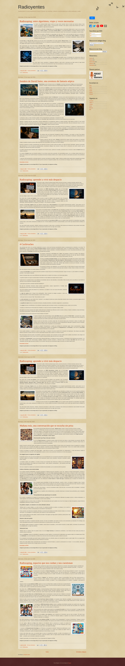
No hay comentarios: (32, 70)
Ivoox (90, 85)
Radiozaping (25, 72)
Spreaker (91, 94)
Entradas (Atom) (27, 654)
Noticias (91, 58)
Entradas (92, 33)
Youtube (91, 104)
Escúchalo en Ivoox (24, 162)
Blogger (69, 662)
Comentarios (93, 36)
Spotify (90, 90)
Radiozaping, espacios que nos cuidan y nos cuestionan (46, 563)
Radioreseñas (25, 170)
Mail (90, 109)
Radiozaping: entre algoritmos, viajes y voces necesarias (47, 21)
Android (90, 92)
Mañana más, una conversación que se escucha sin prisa (46, 425)
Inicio (47, 652)
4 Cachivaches (27, 244)
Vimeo (90, 106)
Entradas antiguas (81, 652)
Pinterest (91, 107)
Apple (90, 87)
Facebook (91, 100)
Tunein (90, 88)
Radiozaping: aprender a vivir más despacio (41, 179)
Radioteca (91, 63)
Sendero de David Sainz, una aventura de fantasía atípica (47, 81)
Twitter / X (91, 102)
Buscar (91, 45)
